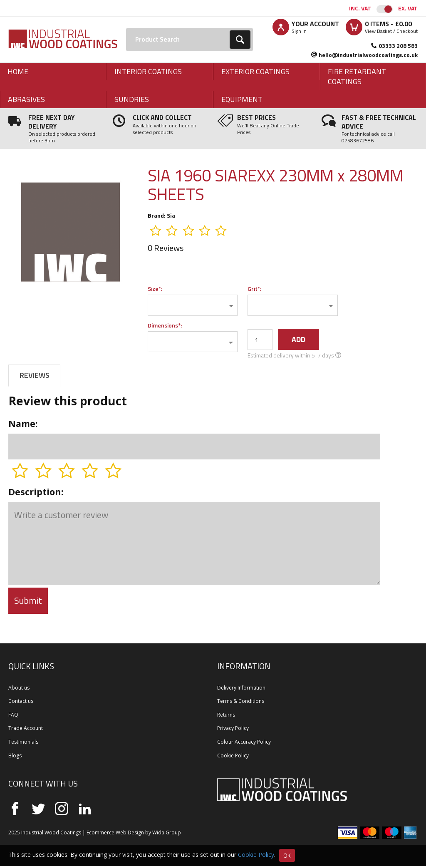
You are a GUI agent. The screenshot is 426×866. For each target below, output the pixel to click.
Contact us (20, 701)
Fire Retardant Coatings (357, 76)
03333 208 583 (398, 45)
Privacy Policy (233, 728)
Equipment (242, 99)
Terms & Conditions (240, 701)
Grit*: (254, 288)
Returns (226, 714)
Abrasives (26, 99)
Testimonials (23, 741)
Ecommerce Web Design (115, 832)
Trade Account (25, 728)
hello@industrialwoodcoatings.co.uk (368, 54)
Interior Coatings (148, 71)
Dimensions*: (165, 325)
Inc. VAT (360, 8)
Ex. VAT (408, 8)
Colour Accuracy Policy (244, 741)
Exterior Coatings (255, 71)
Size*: (155, 288)
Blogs (15, 755)
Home (17, 71)
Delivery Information (241, 687)
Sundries (131, 99)
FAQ (13, 714)
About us (19, 687)
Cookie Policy (233, 755)
